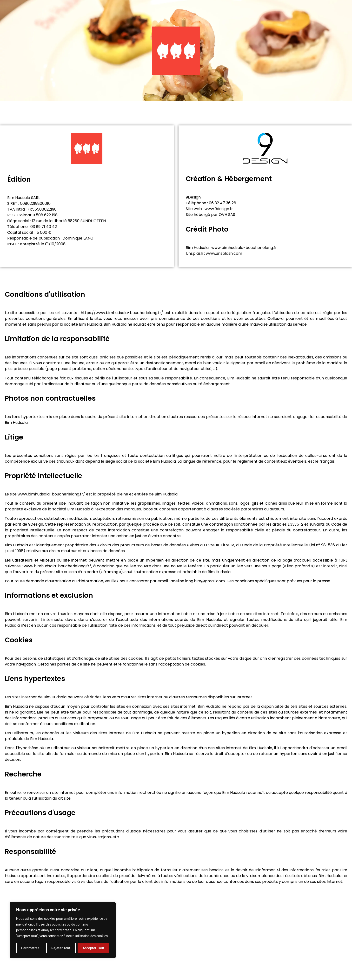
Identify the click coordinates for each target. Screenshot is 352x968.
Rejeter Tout (60, 948)
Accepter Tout (93, 948)
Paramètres (30, 948)
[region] (63, 930)
